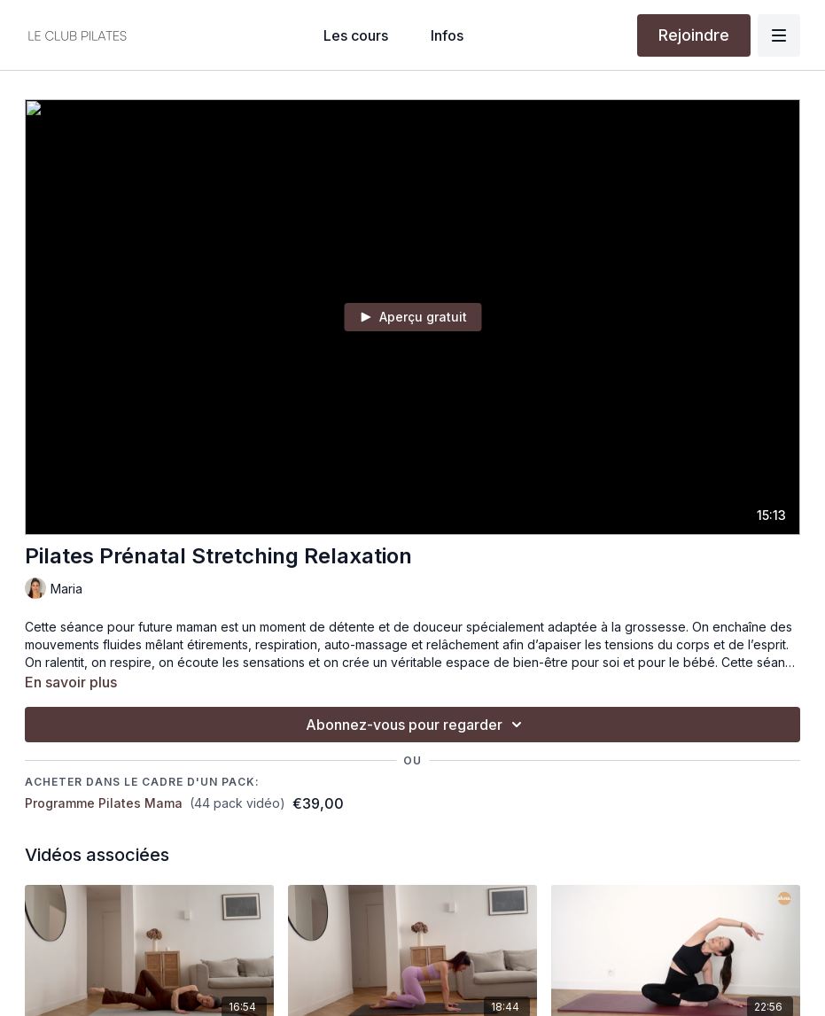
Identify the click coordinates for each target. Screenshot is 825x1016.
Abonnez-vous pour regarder (416, 724)
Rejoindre (693, 35)
